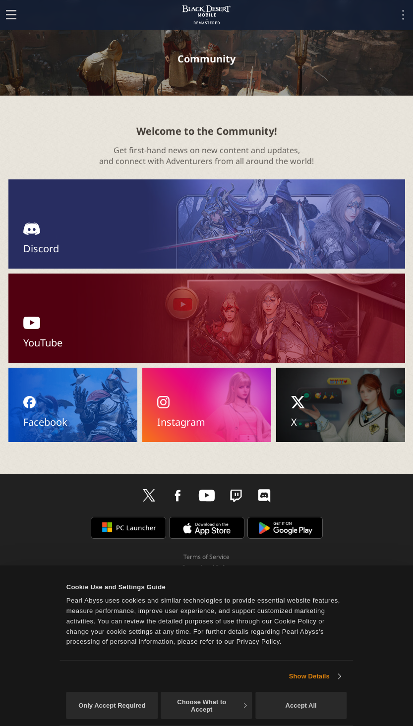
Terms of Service (206, 557)
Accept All (301, 705)
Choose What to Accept (211, 705)
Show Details (309, 676)
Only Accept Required (111, 705)
